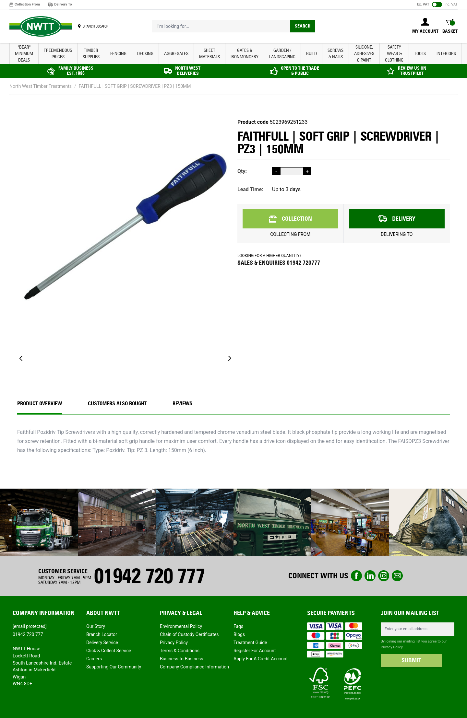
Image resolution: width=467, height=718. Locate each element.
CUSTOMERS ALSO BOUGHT (117, 403)
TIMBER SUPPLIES (91, 54)
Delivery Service (102, 642)
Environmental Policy (181, 626)
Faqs (238, 626)
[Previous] (21, 358)
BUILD (311, 53)
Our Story (95, 626)
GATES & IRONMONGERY (244, 54)
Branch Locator (101, 634)
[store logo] (40, 26)
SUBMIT (411, 660)
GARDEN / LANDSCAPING (282, 54)
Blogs (239, 634)
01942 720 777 (149, 575)
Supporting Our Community (113, 666)
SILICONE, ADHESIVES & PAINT (364, 53)
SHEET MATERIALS (209, 54)
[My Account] (425, 26)
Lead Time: (250, 189)
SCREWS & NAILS (335, 54)
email (397, 575)
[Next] (230, 358)
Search (302, 26)
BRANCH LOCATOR (95, 26)
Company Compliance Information (194, 666)
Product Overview (39, 403)
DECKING (145, 53)
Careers (94, 658)
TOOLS (420, 53)
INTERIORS (446, 53)
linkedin (370, 575)
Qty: (242, 171)
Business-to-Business (181, 658)
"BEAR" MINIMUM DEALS (24, 53)
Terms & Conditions (179, 650)
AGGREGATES (176, 53)
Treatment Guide (250, 642)
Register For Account (255, 650)
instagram (383, 575)
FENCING (118, 53)
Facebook (356, 575)
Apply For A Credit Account (261, 658)
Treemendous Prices (58, 54)
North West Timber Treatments (40, 86)
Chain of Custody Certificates (189, 634)
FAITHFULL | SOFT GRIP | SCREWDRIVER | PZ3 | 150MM (135, 86)
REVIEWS (182, 403)
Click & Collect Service (108, 650)
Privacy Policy (174, 642)
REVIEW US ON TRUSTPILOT (412, 70)
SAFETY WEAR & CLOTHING (394, 53)
